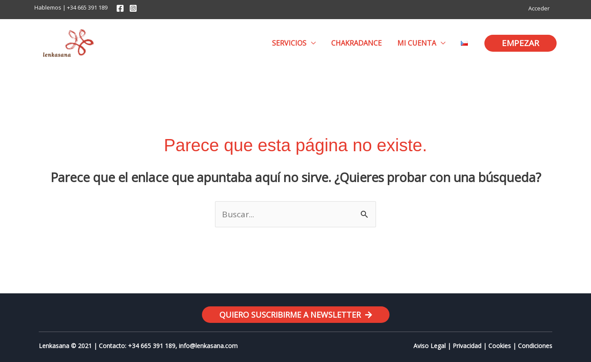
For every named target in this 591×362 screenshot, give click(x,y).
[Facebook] (120, 8)
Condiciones (535, 346)
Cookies (499, 346)
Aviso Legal (429, 346)
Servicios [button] (295, 43)
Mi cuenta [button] (419, 43)
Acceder (540, 8)
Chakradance (361, 43)
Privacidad (467, 346)
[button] (520, 43)
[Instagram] (133, 8)
